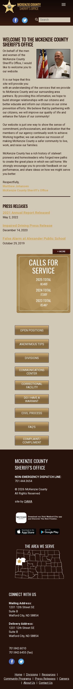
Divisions (32, 674)
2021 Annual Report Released (26, 213)
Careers (64, 678)
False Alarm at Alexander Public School (34, 238)
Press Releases (45, 678)
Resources (48, 674)
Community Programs (17, 678)
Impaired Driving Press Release (27, 226)
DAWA (28, 501)
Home (18, 674)
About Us (29, 683)
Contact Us (46, 683)
